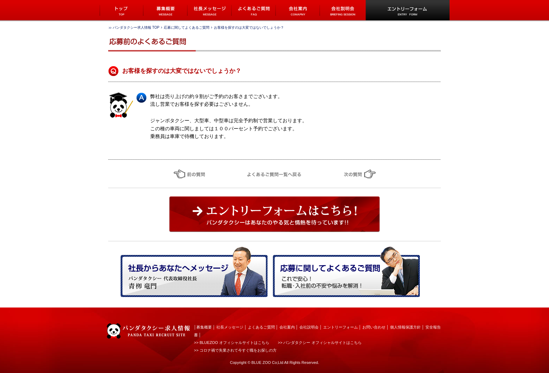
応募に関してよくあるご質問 (186, 27)
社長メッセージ (229, 327)
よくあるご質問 (261, 327)
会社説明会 (309, 327)
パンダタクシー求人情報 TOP (136, 27)
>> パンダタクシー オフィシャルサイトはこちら (320, 342)
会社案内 (287, 327)
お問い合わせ (373, 327)
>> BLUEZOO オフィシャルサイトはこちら (231, 342)
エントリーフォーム (340, 327)
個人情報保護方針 (405, 327)
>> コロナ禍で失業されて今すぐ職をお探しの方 (235, 350)
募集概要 (204, 327)
